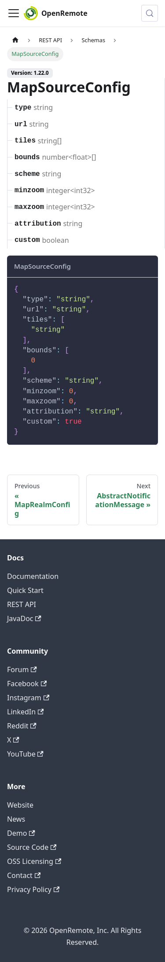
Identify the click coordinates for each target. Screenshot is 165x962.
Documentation (33, 576)
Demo (21, 833)
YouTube (25, 754)
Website (20, 805)
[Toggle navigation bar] (13, 13)
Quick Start (25, 590)
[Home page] (15, 40)
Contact (23, 875)
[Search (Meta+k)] (149, 13)
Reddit (22, 726)
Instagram (28, 697)
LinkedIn (25, 712)
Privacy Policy (33, 889)
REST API (21, 604)
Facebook (27, 683)
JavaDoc (24, 618)
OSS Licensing (34, 861)
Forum (22, 669)
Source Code (31, 847)
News (16, 819)
